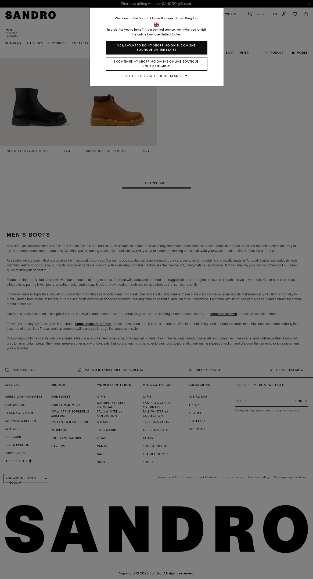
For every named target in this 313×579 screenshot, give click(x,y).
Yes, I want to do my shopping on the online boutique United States (156, 48)
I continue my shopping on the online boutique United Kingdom (156, 64)
